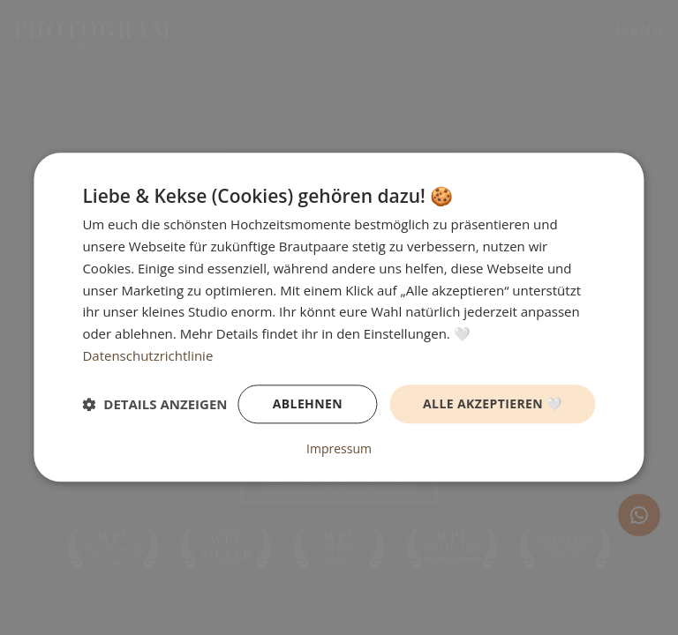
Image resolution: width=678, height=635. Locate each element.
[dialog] (339, 317)
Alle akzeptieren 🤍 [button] (492, 403)
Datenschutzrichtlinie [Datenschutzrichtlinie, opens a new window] (147, 355)
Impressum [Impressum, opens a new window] (339, 450)
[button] (154, 404)
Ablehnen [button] (308, 403)
